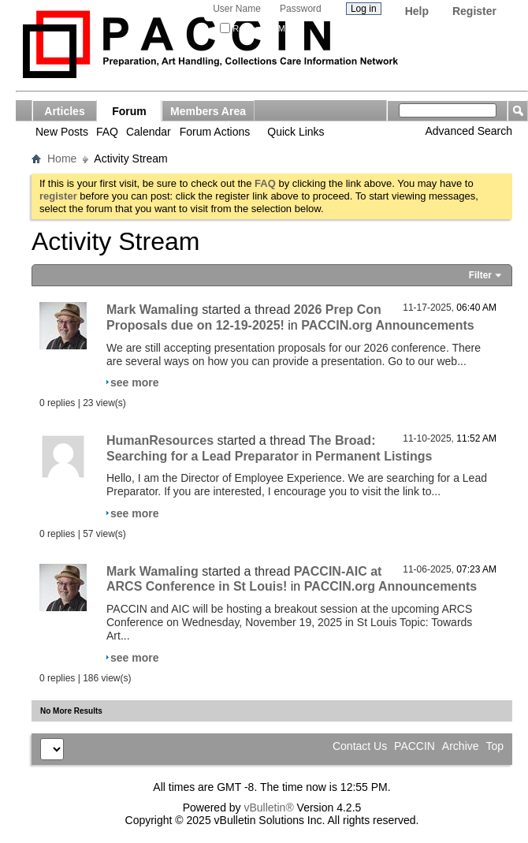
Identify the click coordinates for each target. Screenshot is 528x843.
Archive (460, 746)
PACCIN (414, 746)
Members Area (208, 111)
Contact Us (360, 746)
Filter (480, 275)
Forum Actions (215, 131)
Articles (64, 111)
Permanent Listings (373, 456)
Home (61, 158)
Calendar (148, 131)
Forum (129, 111)
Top (494, 746)
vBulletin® (268, 807)
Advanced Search (468, 131)
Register (474, 11)
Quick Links (295, 131)
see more (134, 382)
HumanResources (160, 440)
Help (417, 11)
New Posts (61, 131)
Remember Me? (257, 28)
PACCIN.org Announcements (387, 325)
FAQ (107, 131)
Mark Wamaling (152, 309)
